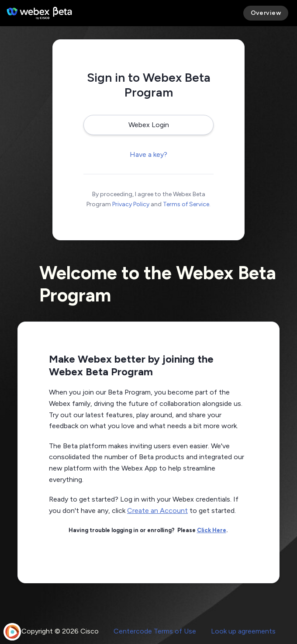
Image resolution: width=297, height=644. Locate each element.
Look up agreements (243, 631)
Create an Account (157, 510)
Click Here (211, 530)
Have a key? (148, 154)
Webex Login (148, 125)
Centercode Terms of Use (155, 631)
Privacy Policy (130, 204)
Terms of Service (186, 204)
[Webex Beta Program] (39, 13)
